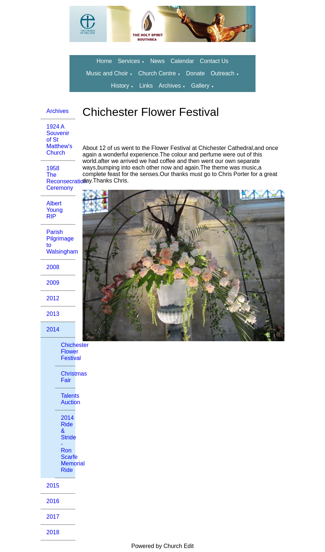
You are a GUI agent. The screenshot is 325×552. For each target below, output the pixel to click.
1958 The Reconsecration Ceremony (60, 178)
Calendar (182, 61)
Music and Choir (107, 73)
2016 (52, 501)
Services (129, 61)
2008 (52, 267)
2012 (52, 298)
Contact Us (214, 61)
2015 (52, 485)
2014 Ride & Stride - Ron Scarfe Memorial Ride (68, 444)
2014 (52, 329)
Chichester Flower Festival (68, 351)
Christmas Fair (68, 377)
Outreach (223, 73)
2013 (52, 314)
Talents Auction (68, 399)
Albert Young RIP (54, 209)
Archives (170, 86)
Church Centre (157, 73)
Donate (195, 73)
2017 (52, 517)
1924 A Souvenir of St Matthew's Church (59, 140)
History (120, 86)
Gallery (200, 86)
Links (146, 86)
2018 (52, 532)
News (157, 61)
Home (104, 61)
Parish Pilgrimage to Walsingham (60, 242)
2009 (52, 283)
